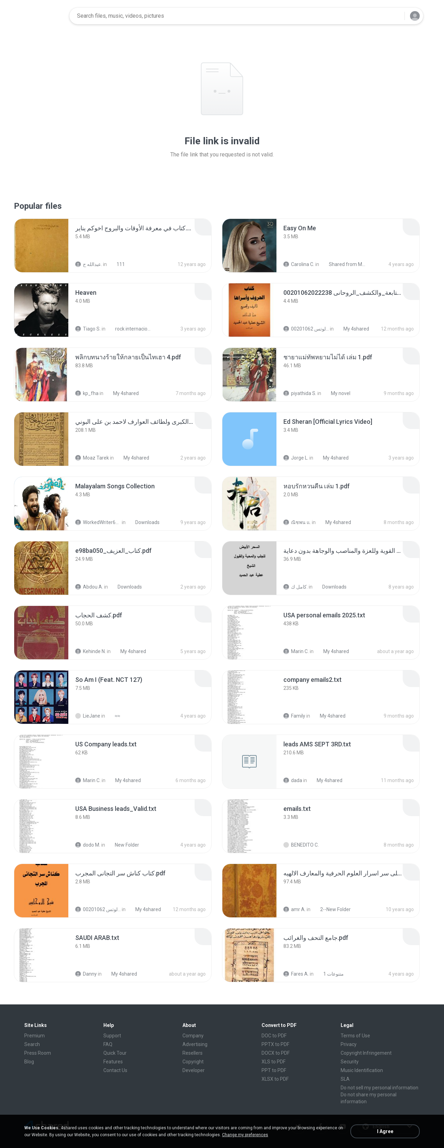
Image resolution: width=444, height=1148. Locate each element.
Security (350, 1061)
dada (292, 780)
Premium (34, 1035)
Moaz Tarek (92, 458)
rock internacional (130, 329)
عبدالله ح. (88, 264)
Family (294, 716)
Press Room (37, 1053)
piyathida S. (299, 393)
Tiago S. (88, 329)
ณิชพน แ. (297, 522)
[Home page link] (42, 16)
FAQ (107, 1044)
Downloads (144, 522)
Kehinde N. (90, 651)
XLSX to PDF (275, 1079)
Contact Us (115, 1070)
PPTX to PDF (275, 1044)
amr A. (294, 909)
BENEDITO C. (301, 845)
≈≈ (113, 716)
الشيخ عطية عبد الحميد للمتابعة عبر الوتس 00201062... (306, 329)
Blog (29, 1061)
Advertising (194, 1044)
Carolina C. (298, 264)
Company (193, 1035)
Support (112, 1035)
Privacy (349, 1044)
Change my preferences (245, 1134)
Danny (86, 974)
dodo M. (87, 845)
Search (32, 1044)
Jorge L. (295, 458)
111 (117, 264)
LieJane (87, 716)
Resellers (192, 1053)
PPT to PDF (274, 1070)
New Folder (123, 845)
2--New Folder (332, 909)
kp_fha (87, 393)
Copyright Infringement (366, 1053)
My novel (336, 393)
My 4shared (352, 329)
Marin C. (296, 651)
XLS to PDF (273, 1061)
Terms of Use (355, 1035)
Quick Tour (115, 1053)
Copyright (193, 1061)
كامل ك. (295, 587)
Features (113, 1061)
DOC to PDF (274, 1035)
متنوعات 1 (330, 974)
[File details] (41, 245)
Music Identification (362, 1070)
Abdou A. (89, 587)
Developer (193, 1070)
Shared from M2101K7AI (344, 264)
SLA (345, 1079)
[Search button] (395, 16)
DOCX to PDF (276, 1053)
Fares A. (296, 974)
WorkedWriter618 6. (98, 522)
